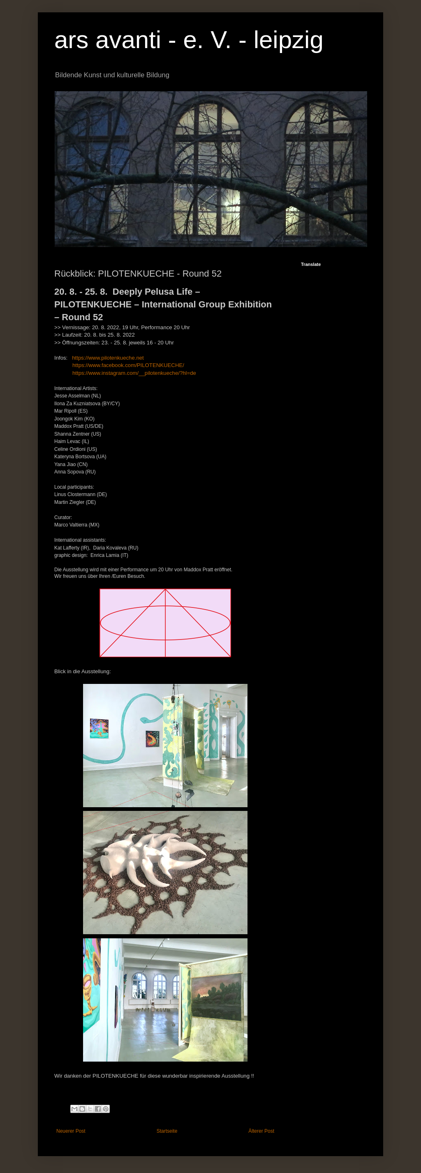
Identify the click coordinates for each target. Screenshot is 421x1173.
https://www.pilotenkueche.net (107, 358)
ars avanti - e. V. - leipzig (189, 39)
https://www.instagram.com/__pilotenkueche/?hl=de (134, 373)
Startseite (167, 1131)
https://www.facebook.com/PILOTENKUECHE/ (128, 365)
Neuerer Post (71, 1131)
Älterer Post (261, 1131)
